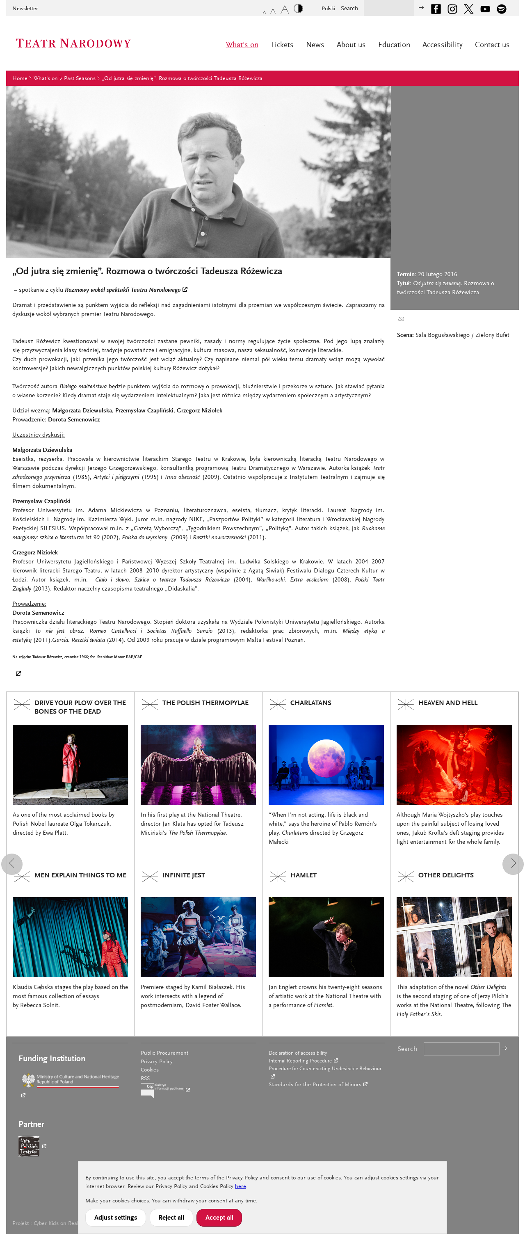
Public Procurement (164, 1053)
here (240, 1187)
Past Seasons (80, 79)
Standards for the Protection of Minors (315, 1085)
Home (19, 79)
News (315, 45)
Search (349, 9)
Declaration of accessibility (298, 1053)
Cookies (150, 1070)
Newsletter (25, 9)
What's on (242, 45)
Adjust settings (115, 1218)
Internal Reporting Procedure (300, 1061)
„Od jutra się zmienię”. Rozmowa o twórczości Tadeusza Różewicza (182, 79)
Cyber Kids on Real (56, 1224)
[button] (12, 864)
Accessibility (442, 45)
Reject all (171, 1218)
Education (394, 45)
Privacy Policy (157, 1062)
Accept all (219, 1218)
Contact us (492, 45)
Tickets (282, 45)
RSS (145, 1079)
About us (351, 45)
